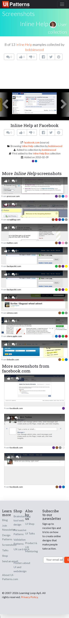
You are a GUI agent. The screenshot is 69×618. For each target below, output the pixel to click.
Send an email (10, 561)
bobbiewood (34, 50)
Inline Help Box (41, 153)
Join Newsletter (9, 527)
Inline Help (34, 23)
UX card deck (21, 549)
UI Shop (29, 523)
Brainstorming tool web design (22, 520)
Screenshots (9, 544)
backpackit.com (14, 266)
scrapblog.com (13, 219)
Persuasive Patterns (19, 532)
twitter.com (12, 243)
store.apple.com (14, 336)
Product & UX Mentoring (31, 547)
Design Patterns (7, 537)
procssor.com (13, 196)
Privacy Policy (29, 597)
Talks (5, 550)
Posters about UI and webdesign (21, 567)
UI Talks (30, 533)
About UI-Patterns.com (10, 577)
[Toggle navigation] (62, 4)
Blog (5, 520)
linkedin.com (13, 359)
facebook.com (31, 142)
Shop (5, 555)
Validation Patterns (19, 541)
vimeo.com (12, 313)
